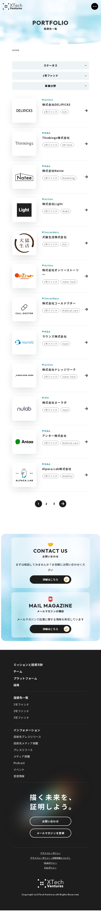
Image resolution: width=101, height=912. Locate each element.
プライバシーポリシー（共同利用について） (50, 859)
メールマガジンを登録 (50, 834)
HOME (16, 50)
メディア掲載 (22, 757)
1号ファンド (21, 705)
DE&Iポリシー (50, 864)
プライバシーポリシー (50, 855)
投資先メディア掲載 (26, 744)
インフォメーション (27, 731)
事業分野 (50, 86)
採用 (16, 686)
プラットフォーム (25, 679)
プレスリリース (23, 751)
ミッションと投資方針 (28, 666)
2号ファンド (21, 712)
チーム (18, 672)
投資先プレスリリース (27, 738)
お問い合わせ (50, 822)
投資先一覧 (21, 699)
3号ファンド (21, 718)
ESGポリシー (50, 869)
